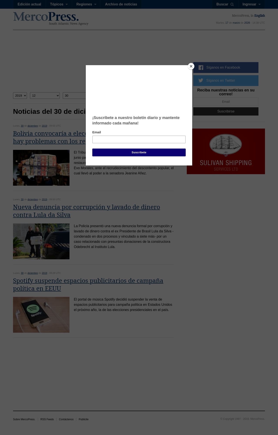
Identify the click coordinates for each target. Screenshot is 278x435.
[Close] (191, 66)
